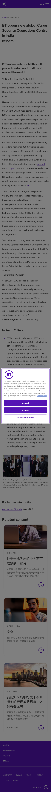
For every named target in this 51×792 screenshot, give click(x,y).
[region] (25, 396)
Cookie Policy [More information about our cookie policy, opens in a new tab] (42, 396)
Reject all (25, 410)
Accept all (25, 403)
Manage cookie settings (26, 417)
